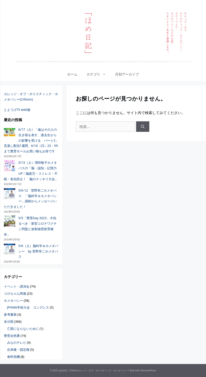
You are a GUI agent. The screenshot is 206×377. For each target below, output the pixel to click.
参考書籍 (10, 314)
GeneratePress (148, 370)
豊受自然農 (12, 335)
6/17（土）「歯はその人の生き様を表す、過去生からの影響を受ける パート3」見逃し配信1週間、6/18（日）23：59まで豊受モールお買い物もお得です (31, 140)
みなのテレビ (16, 342)
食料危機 (13, 356)
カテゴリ (98, 74)
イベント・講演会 (16, 286)
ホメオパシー (13, 300)
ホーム (72, 74)
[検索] (142, 126)
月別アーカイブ (127, 74)
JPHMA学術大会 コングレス (28, 307)
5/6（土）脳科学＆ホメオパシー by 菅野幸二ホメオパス (38, 251)
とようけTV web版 (17, 109)
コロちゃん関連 (15, 293)
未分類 (8, 321)
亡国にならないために (23, 328)
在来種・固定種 (18, 349)
